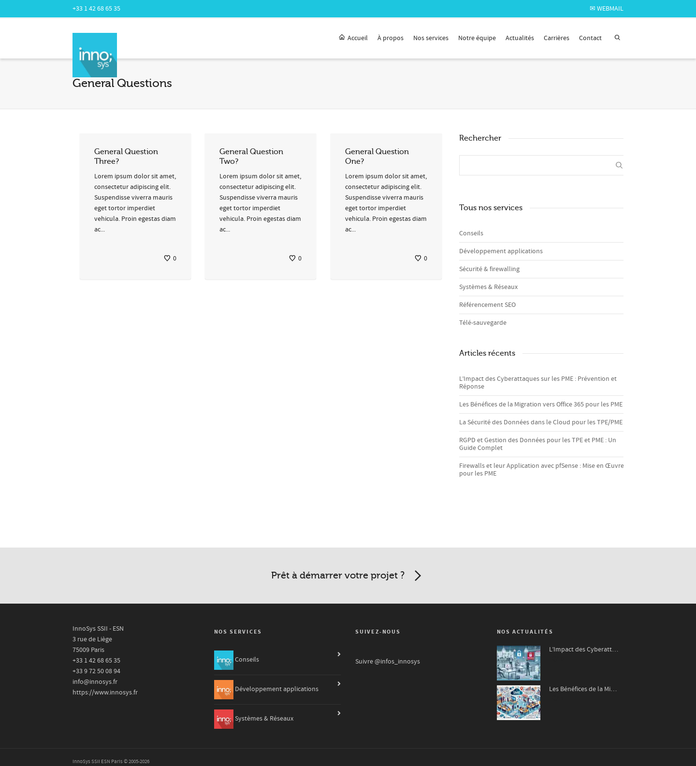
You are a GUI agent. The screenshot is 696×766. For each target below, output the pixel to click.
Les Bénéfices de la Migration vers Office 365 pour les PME (541, 404)
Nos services (431, 38)
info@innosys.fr (94, 682)
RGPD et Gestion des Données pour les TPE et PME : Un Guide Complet (537, 444)
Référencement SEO (487, 305)
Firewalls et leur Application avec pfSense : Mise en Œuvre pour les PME (541, 470)
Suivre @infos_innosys (387, 661)
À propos (390, 38)
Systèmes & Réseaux (488, 287)
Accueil (353, 38)
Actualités (520, 38)
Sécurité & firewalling (489, 269)
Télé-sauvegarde (483, 322)
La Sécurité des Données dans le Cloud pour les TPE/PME (541, 422)
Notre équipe (477, 38)
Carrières (556, 38)
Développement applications (501, 251)
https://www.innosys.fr (105, 692)
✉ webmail (607, 8)
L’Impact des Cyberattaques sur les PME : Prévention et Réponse (538, 383)
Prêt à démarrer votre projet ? (348, 576)
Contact (590, 38)
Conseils (471, 233)
